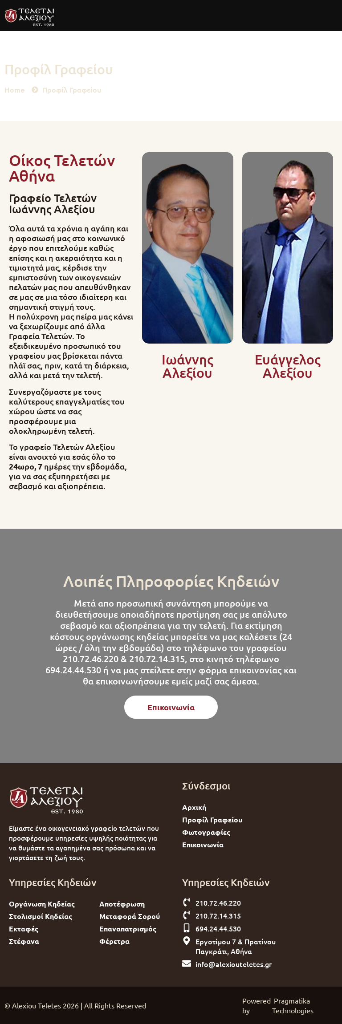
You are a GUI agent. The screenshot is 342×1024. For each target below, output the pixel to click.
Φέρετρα (114, 941)
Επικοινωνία (203, 844)
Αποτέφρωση (122, 903)
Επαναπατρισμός (127, 928)
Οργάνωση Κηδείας (42, 903)
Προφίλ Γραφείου (212, 819)
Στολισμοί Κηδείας (40, 916)
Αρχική (194, 807)
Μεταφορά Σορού (129, 916)
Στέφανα (24, 941)
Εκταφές (23, 928)
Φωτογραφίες (206, 832)
